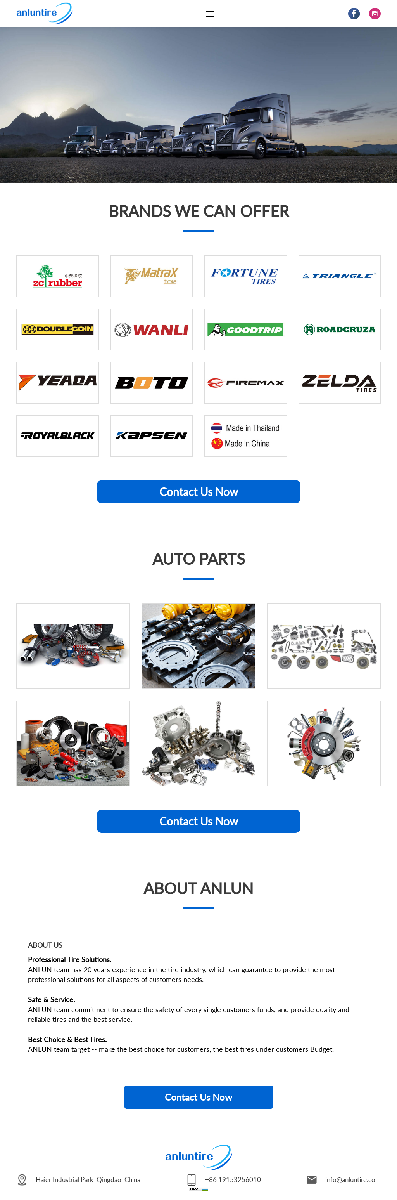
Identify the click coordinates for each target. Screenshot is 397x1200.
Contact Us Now (198, 491)
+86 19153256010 (233, 1180)
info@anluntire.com (353, 1180)
